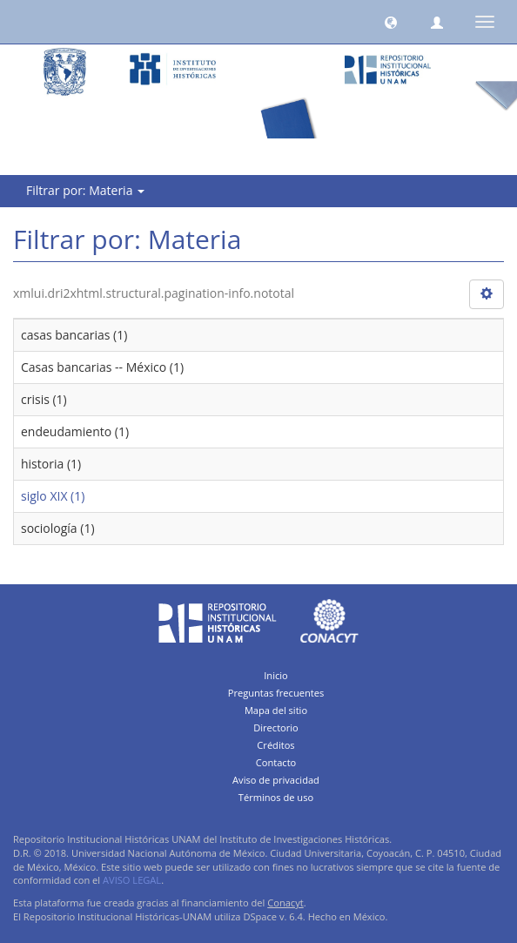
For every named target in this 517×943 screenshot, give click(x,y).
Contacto (276, 762)
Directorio (276, 727)
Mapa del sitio (276, 710)
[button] (390, 22)
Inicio (276, 675)
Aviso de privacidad (275, 779)
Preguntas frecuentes (276, 692)
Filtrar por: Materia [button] (85, 190)
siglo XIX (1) (52, 496)
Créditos (275, 744)
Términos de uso (275, 797)
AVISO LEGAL (132, 879)
